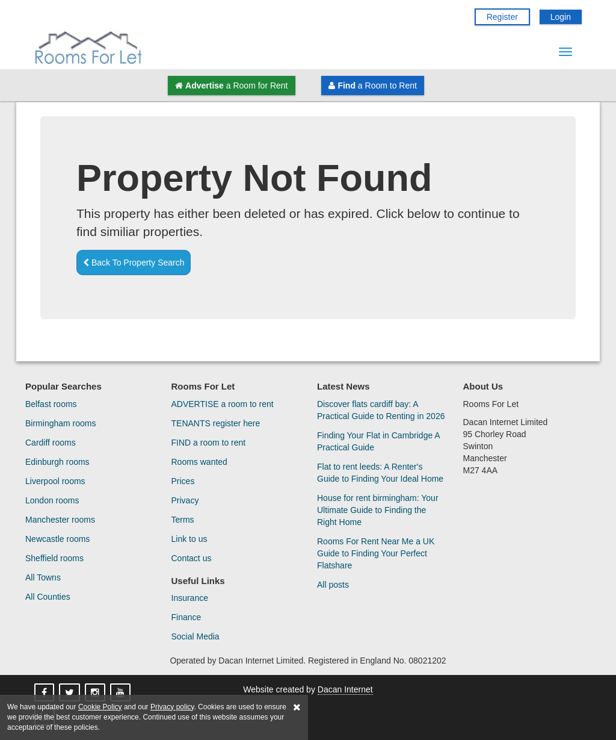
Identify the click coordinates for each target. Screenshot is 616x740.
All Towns (43, 577)
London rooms (52, 500)
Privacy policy (172, 707)
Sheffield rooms (54, 558)
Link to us (189, 539)
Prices (183, 481)
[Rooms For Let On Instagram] (96, 693)
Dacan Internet (345, 689)
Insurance (189, 598)
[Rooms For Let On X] (70, 693)
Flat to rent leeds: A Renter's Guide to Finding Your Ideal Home (380, 472)
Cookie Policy (100, 707)
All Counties (47, 597)
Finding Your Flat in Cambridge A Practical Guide (378, 441)
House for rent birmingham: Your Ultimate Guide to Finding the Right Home (378, 510)
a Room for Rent (231, 85)
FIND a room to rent (208, 442)
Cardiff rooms (50, 442)
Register (502, 17)
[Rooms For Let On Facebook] (45, 693)
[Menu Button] (565, 52)
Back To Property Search (133, 262)
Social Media (195, 636)
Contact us (191, 558)
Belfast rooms (51, 404)
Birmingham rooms (60, 423)
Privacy (185, 500)
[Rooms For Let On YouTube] (121, 693)
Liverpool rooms (55, 481)
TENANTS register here (215, 423)
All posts (333, 584)
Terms (182, 519)
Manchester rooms (60, 519)
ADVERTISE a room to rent (222, 404)
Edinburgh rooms (57, 462)
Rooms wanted (199, 462)
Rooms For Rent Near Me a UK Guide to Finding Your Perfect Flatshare (375, 553)
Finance (186, 617)
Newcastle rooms (57, 539)
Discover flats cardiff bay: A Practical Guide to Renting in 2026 (381, 410)
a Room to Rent (372, 85)
